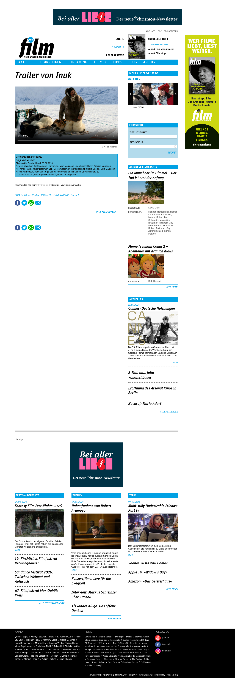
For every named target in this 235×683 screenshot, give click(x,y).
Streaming (77, 62)
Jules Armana (37, 649)
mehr (175, 363)
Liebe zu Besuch (122, 659)
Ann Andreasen (26, 172)
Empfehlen (38, 203)
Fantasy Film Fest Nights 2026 (38, 506)
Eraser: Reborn (98, 662)
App (153, 31)
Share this (17, 203)
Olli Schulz (167, 225)
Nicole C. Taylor (67, 640)
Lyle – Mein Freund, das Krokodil (126, 652)
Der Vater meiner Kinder (106, 646)
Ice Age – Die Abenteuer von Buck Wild (102, 649)
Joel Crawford (53, 649)
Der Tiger (119, 636)
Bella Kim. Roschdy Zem (61, 636)
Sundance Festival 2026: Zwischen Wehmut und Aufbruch (34, 577)
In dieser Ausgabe (159, 45)
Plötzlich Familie (105, 636)
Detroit (129, 636)
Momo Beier (154, 225)
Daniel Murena (22, 656)
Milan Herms (72, 643)
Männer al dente (92, 652)
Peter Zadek (22, 649)
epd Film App (158, 53)
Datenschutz (146, 675)
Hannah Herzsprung (158, 211)
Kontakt (133, 675)
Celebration (146, 662)
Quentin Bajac (21, 636)
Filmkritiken (49, 62)
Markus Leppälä (31, 659)
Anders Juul (37, 652)
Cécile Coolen (60, 169)
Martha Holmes (69, 652)
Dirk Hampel (154, 281)
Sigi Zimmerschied (159, 229)
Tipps (117, 62)
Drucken (44, 203)
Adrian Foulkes (49, 659)
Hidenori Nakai (33, 640)
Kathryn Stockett (38, 636)
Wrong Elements (110, 656)
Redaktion (108, 675)
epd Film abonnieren (162, 49)
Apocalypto (115, 640)
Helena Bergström (40, 656)
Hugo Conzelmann (23, 643)
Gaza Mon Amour (130, 662)
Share (31, 203)
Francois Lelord (70, 649)
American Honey (94, 659)
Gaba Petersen (26, 174)
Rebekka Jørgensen (43, 172)
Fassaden (108, 659)
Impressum (159, 675)
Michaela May (166, 222)
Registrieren (171, 31)
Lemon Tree (90, 636)
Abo (148, 31)
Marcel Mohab (155, 217)
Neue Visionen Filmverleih (69, 172)
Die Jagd (98, 665)
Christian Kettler (72, 646)
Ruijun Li (58, 646)
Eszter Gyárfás (52, 652)
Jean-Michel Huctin (84, 166)
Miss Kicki (124, 646)
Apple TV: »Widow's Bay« (148, 572)
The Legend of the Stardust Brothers (135, 656)
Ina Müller (166, 214)
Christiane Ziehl (43, 646)
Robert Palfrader (156, 228)
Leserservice (115, 55)
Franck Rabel (25, 169)
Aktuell (25, 62)
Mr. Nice (105, 652)
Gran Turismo (114, 662)
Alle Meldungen (169, 412)
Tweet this (24, 203)
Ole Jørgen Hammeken (47, 166)
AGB (169, 675)
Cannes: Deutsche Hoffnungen (151, 309)
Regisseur (136, 142)
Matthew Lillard (50, 640)
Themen (100, 62)
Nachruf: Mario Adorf (144, 404)
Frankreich (31, 157)
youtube (166, 637)
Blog (132, 62)
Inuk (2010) (139, 107)
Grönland (20, 157)
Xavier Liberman (40, 169)
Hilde (89, 665)
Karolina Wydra (56, 643)
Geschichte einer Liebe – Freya (135, 649)
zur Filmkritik (106, 212)
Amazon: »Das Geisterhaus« (150, 581)
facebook (166, 644)
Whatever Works (139, 646)
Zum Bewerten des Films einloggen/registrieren (47, 195)
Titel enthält (138, 132)
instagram (166, 650)
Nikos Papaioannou (24, 646)
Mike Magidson (26, 166)
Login (159, 31)
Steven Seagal (22, 652)
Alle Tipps (172, 589)
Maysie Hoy (40, 643)
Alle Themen (114, 618)
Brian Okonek (65, 659)
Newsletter (95, 675)
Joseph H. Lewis (59, 656)
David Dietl (154, 207)
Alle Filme (172, 287)
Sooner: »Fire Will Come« (148, 563)
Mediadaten (121, 675)
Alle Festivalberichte (51, 603)
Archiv (149, 62)
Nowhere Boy (111, 643)
